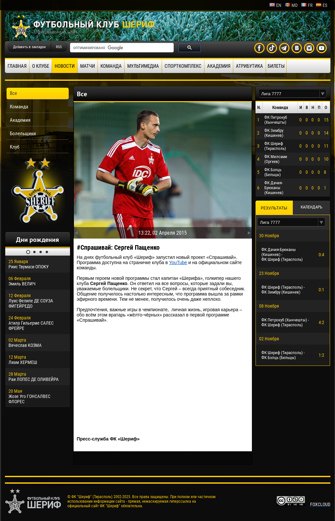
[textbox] (289, 94)
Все (13, 93)
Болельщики (23, 133)
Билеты (276, 66)
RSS (59, 47)
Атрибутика (249, 66)
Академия (218, 66)
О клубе (40, 66)
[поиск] (121, 48)
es (321, 5)
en (275, 5)
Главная (17, 66)
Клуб (14, 147)
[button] (322, 94)
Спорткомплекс (183, 66)
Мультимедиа (143, 66)
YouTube (178, 262)
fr (306, 5)
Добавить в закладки (29, 47)
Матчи (87, 66)
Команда (111, 66)
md (291, 5)
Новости (65, 66)
